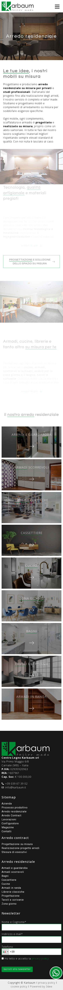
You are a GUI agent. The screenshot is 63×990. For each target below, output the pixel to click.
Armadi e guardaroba (15, 867)
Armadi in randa (11, 887)
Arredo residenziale (14, 811)
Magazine (8, 827)
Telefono (7, 946)
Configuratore (10, 823)
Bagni (5, 875)
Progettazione (11, 895)
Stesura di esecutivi (14, 852)
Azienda (7, 803)
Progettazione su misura (17, 844)
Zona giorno (9, 903)
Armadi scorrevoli (13, 871)
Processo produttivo (15, 807)
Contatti (6, 831)
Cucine (6, 883)
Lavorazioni (9, 819)
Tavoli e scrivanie (13, 899)
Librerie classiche (13, 891)
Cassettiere (9, 879)
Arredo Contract (11, 815)
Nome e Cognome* (14, 922)
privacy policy (40, 958)
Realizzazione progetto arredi (20, 848)
